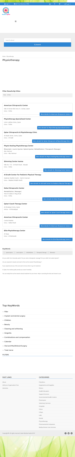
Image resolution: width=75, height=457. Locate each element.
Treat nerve (8, 350)
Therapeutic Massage (52, 149)
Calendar (7, 341)
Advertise (5, 388)
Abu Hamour (12, 153)
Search (37, 44)
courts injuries (17, 149)
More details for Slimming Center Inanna (58, 170)
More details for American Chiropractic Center (56, 114)
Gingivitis (7, 333)
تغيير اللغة (67, 4)
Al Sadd (10, 137)
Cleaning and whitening (13, 328)
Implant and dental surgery (14, 315)
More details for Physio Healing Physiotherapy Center (53, 156)
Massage (18, 191)
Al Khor (9, 94)
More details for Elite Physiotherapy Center (57, 239)
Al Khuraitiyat (13, 209)
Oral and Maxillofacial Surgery (15, 345)
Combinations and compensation (17, 337)
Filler (6, 311)
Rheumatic (7, 149)
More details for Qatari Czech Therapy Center (56, 212)
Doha (4, 94)
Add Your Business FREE (21, 4)
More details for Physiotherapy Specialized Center (54, 127)
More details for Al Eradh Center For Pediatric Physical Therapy (50, 183)
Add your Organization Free (10, 385)
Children (7, 320)
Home (4, 56)
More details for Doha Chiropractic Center (57, 199)
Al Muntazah (12, 236)
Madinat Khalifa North (15, 180)
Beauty (7, 324)
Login (7, 4)
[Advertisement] (31, 76)
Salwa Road (12, 222)
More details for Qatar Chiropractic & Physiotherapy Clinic (52, 141)
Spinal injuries (28, 149)
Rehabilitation (39, 149)
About (4, 382)
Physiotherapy (10, 56)
